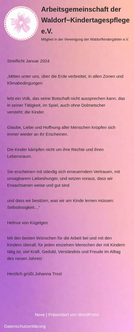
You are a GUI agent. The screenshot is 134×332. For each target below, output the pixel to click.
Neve (40, 314)
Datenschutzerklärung (25, 326)
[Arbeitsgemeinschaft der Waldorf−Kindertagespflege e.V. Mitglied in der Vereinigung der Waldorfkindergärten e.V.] (67, 23)
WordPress (88, 314)
